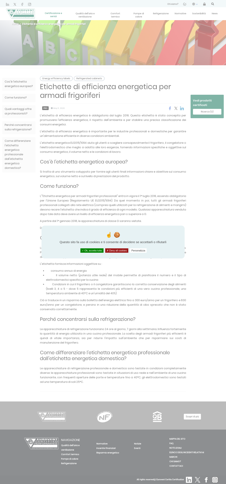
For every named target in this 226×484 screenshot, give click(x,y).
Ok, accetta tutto (92, 250)
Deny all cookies (117, 250)
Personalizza (138, 250)
